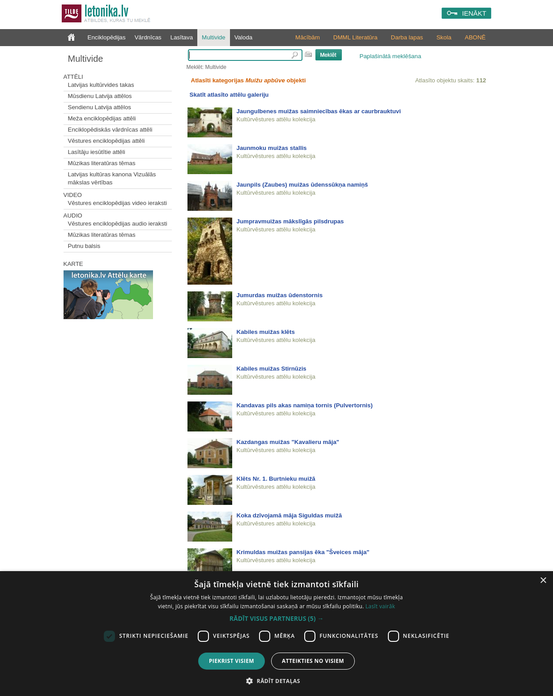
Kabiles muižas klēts (266, 332)
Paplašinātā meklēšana (390, 56)
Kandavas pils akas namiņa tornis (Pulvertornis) (305, 405)
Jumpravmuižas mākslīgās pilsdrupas (290, 221)
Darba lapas (407, 37)
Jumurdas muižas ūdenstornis (280, 295)
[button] (276, 619)
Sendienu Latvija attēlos (100, 107)
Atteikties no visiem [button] (313, 661)
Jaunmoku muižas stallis (272, 148)
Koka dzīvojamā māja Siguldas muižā (289, 515)
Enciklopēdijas (107, 37)
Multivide (213, 37)
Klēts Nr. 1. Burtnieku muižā (276, 478)
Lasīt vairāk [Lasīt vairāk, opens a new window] (380, 606)
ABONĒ (475, 37)
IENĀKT (474, 13)
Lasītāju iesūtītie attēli (96, 152)
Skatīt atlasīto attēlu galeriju (229, 94)
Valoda (243, 37)
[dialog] (276, 633)
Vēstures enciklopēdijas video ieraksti (117, 203)
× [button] (543, 580)
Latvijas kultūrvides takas (101, 84)
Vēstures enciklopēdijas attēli (106, 140)
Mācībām (307, 37)
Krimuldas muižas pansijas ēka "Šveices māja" (303, 552)
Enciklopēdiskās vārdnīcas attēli (110, 129)
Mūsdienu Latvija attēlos (100, 96)
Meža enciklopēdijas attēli (102, 118)
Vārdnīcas (148, 37)
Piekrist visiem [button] (231, 661)
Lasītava (181, 37)
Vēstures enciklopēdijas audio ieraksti (117, 223)
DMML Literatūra (355, 37)
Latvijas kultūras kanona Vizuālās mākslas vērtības (112, 178)
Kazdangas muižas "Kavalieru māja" (288, 442)
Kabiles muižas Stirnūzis (271, 368)
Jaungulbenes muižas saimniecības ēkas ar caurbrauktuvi (319, 111)
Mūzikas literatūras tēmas (102, 163)
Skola (443, 37)
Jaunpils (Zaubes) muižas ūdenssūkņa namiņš (302, 184)
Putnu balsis (84, 246)
